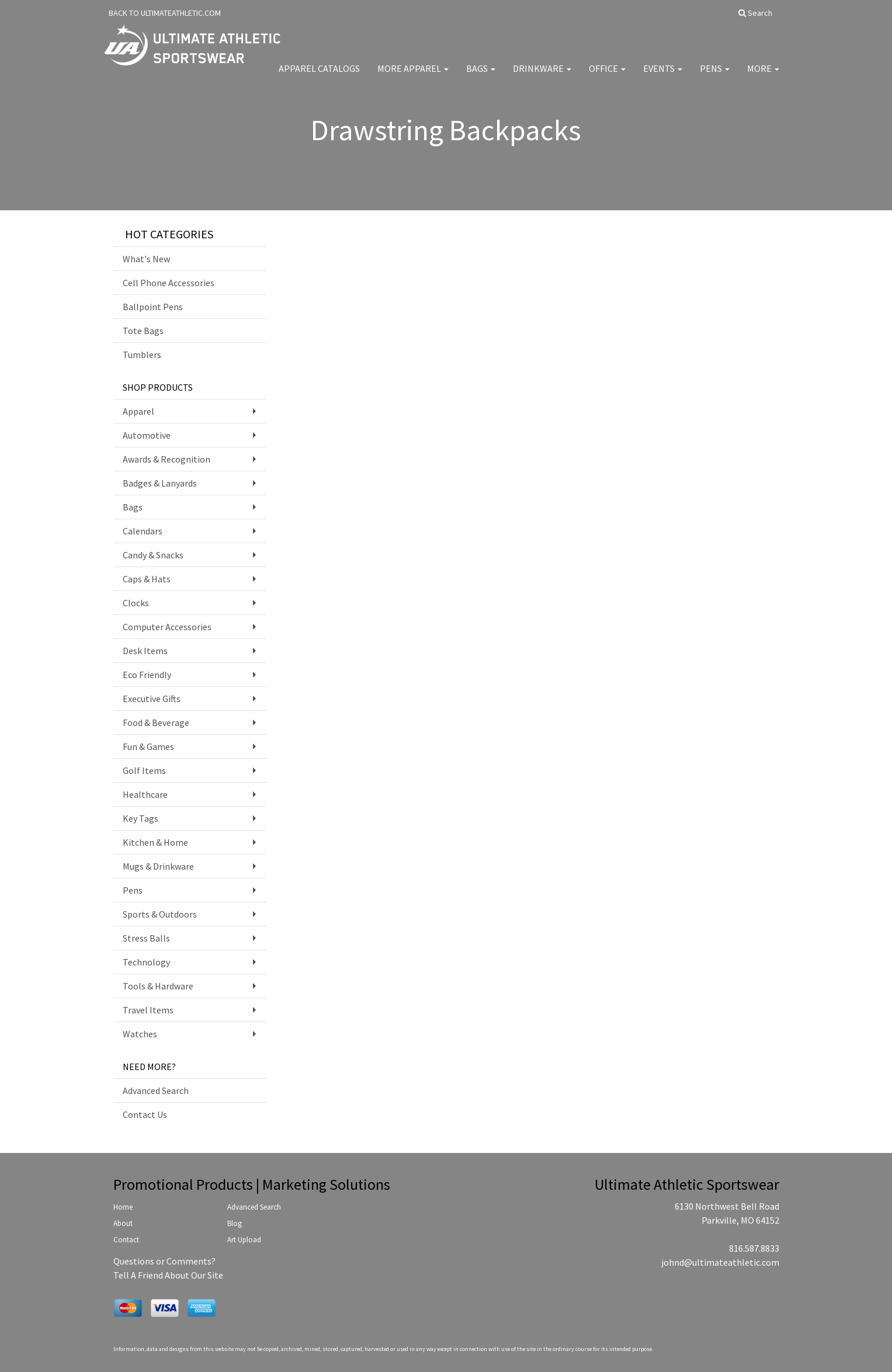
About (123, 1223)
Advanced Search (156, 1090)
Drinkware (542, 76)
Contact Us (145, 1114)
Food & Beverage (156, 722)
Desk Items (145, 651)
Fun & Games (148, 746)
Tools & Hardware (158, 986)
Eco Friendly (147, 674)
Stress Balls (146, 938)
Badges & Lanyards (160, 483)
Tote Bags (143, 330)
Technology (146, 962)
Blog (234, 1223)
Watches (140, 1034)
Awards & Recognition (166, 459)
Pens (715, 76)
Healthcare (145, 794)
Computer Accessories (167, 627)
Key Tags (140, 818)
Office (607, 76)
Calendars (142, 531)
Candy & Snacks (153, 555)
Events (662, 76)
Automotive (147, 435)
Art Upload (244, 1240)
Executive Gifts (152, 698)
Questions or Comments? (164, 1261)
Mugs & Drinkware (158, 866)
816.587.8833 (754, 1248)
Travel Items (148, 1010)
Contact (126, 1240)
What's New (146, 259)
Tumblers (142, 354)
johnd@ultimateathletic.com (720, 1262)
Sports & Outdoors (160, 914)
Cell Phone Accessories (168, 283)
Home (123, 1207)
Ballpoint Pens (153, 306)
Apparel (138, 411)
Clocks (136, 603)
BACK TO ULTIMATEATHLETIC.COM (165, 13)
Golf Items (144, 770)
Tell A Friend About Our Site (168, 1275)
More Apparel (413, 76)
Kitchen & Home (155, 842)
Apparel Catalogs (319, 76)
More (763, 76)
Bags (480, 76)
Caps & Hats (147, 579)
